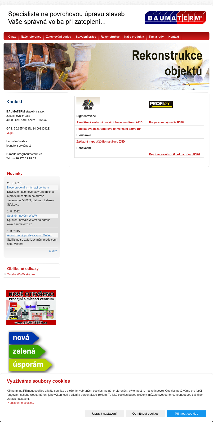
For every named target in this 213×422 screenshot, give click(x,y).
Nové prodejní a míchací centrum (28, 187)
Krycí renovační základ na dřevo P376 (174, 154)
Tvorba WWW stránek (21, 274)
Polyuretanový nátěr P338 (166, 122)
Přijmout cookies (189, 413)
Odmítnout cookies (153, 413)
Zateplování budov (58, 36)
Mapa (9, 133)
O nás (12, 36)
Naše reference (31, 36)
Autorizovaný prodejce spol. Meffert (29, 235)
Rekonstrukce (110, 36)
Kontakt (174, 36)
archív (53, 250)
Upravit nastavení (117, 413)
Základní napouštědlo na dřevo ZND (100, 141)
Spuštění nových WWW (22, 215)
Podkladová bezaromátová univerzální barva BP (108, 128)
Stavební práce (86, 36)
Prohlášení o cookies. (20, 402)
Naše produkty (134, 36)
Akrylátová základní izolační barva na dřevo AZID (109, 122)
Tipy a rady (156, 36)
